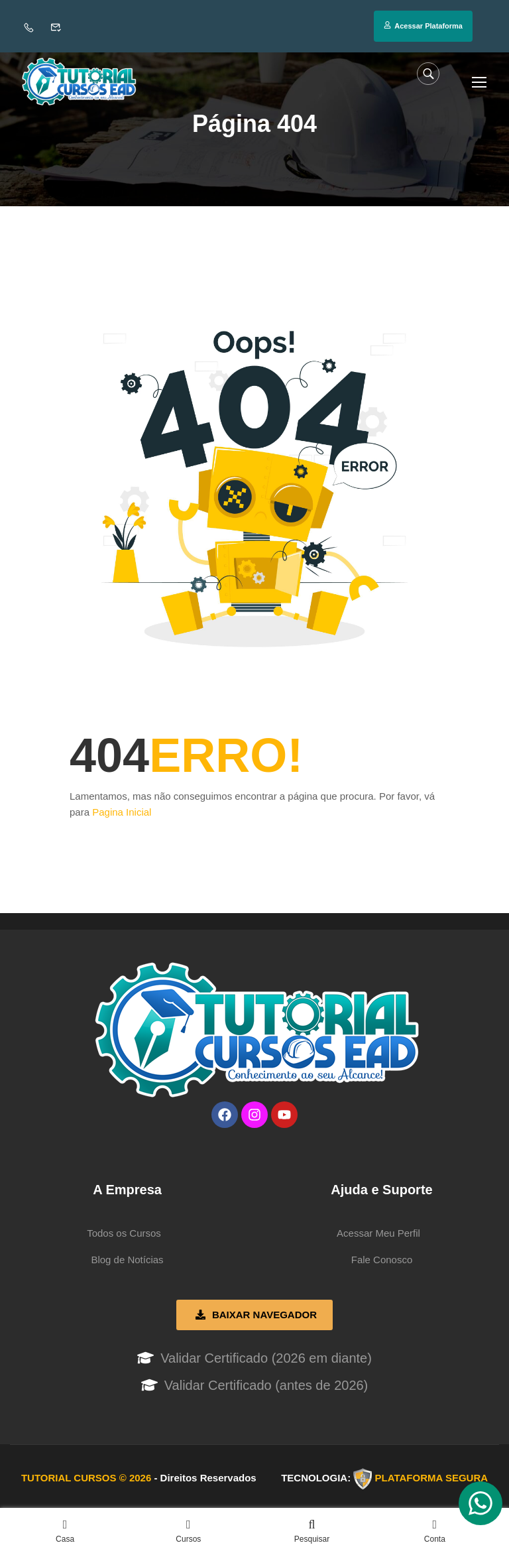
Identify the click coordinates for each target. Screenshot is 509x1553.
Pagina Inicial (121, 814)
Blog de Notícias (127, 1262)
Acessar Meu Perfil (378, 1235)
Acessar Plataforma (423, 25)
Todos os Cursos (124, 1235)
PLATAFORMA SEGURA (431, 1480)
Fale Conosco (382, 1262)
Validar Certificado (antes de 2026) (266, 1388)
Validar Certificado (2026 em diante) (266, 1360)
